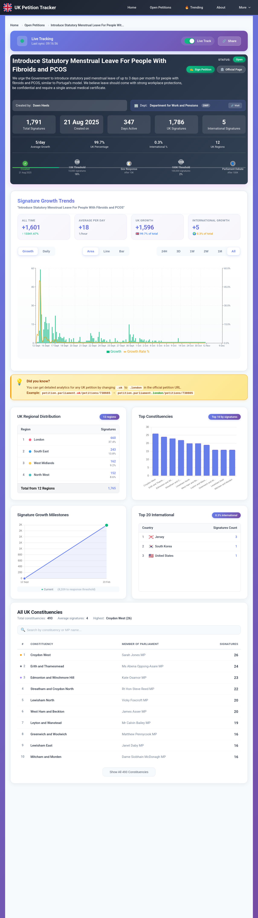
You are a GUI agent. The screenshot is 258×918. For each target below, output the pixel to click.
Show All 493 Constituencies (129, 772)
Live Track (197, 41)
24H (164, 251)
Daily (46, 251)
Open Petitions (160, 7)
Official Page (231, 69)
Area (90, 251)
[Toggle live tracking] (189, 41)
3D (178, 251)
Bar (121, 251)
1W (192, 251)
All (233, 251)
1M (220, 251)
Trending (194, 7)
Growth (27, 251)
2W (206, 251)
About (221, 7)
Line (106, 251)
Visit (235, 105)
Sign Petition (200, 69)
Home (132, 7)
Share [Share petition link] (229, 41)
